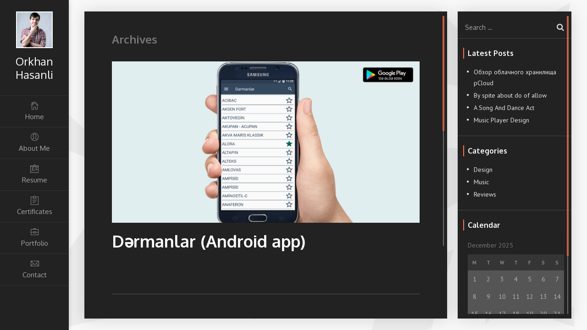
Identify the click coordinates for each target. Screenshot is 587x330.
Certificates (34, 205)
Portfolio (34, 237)
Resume (34, 174)
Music (481, 182)
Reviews (485, 194)
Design (483, 169)
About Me (34, 142)
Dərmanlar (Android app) (208, 241)
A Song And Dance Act (504, 108)
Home (34, 110)
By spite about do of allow (510, 95)
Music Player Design (501, 120)
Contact (34, 268)
